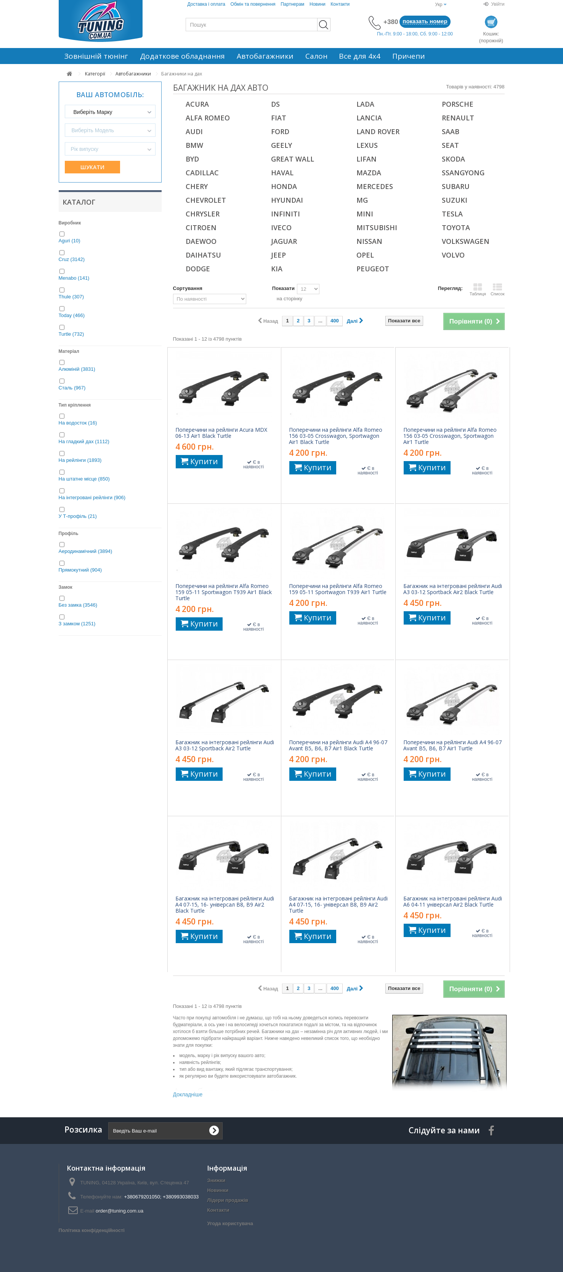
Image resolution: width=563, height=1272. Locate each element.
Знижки (216, 1180)
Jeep (278, 255)
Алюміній (77, 369)
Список (498, 289)
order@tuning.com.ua (119, 1211)
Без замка (78, 605)
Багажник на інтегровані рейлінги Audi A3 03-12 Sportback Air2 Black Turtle (452, 589)
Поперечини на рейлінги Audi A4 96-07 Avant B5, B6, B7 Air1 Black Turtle (338, 745)
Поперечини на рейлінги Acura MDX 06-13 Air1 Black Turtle (221, 433)
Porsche (457, 104)
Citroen (201, 227)
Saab (450, 131)
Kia (276, 268)
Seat (450, 145)
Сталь (72, 388)
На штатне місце (84, 479)
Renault (458, 117)
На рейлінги (80, 460)
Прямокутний (80, 570)
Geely (281, 145)
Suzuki (454, 200)
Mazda (368, 172)
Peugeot (372, 268)
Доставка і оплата (206, 4)
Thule (71, 297)
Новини (318, 4)
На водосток (78, 423)
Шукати (92, 167)
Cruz (72, 259)
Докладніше (188, 1094)
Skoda (453, 158)
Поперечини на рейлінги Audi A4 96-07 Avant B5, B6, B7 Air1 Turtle (452, 745)
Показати (283, 288)
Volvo (453, 255)
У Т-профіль (78, 516)
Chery (197, 186)
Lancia (369, 117)
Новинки (217, 1190)
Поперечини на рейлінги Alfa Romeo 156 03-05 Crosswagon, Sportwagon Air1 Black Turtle (335, 436)
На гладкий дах (84, 441)
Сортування (187, 288)
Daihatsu (203, 255)
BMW (194, 145)
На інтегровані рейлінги (92, 497)
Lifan (366, 158)
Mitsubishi (376, 227)
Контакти (340, 4)
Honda (284, 186)
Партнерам (292, 4)
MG (362, 200)
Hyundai (287, 200)
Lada (365, 104)
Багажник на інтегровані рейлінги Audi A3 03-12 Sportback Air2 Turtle (224, 745)
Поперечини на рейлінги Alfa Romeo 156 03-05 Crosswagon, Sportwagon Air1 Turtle (450, 436)
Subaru (456, 186)
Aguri (69, 241)
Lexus (367, 145)
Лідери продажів (227, 1200)
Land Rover (377, 131)
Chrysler (203, 213)
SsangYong (463, 172)
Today (72, 315)
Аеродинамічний (85, 551)
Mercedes (374, 186)
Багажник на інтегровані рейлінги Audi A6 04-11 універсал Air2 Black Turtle (452, 902)
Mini (364, 213)
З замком (77, 623)
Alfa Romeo (208, 117)
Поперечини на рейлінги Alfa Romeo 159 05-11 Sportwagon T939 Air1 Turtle (338, 589)
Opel (365, 255)
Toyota (456, 227)
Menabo (74, 278)
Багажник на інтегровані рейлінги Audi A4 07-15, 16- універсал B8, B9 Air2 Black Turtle (224, 905)
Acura (197, 104)
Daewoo (201, 241)
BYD (192, 158)
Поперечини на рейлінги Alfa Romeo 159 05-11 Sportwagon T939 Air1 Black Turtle (223, 592)
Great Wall (292, 158)
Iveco (281, 227)
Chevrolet (206, 200)
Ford (280, 131)
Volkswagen (465, 241)
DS (275, 104)
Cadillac (202, 172)
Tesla (452, 213)
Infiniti (285, 213)
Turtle (71, 334)
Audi (194, 131)
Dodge (198, 268)
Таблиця (478, 289)
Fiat (278, 117)
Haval (282, 172)
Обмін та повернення (253, 4)
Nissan (369, 241)
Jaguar (284, 241)
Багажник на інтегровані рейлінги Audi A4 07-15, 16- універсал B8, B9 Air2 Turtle (338, 905)
